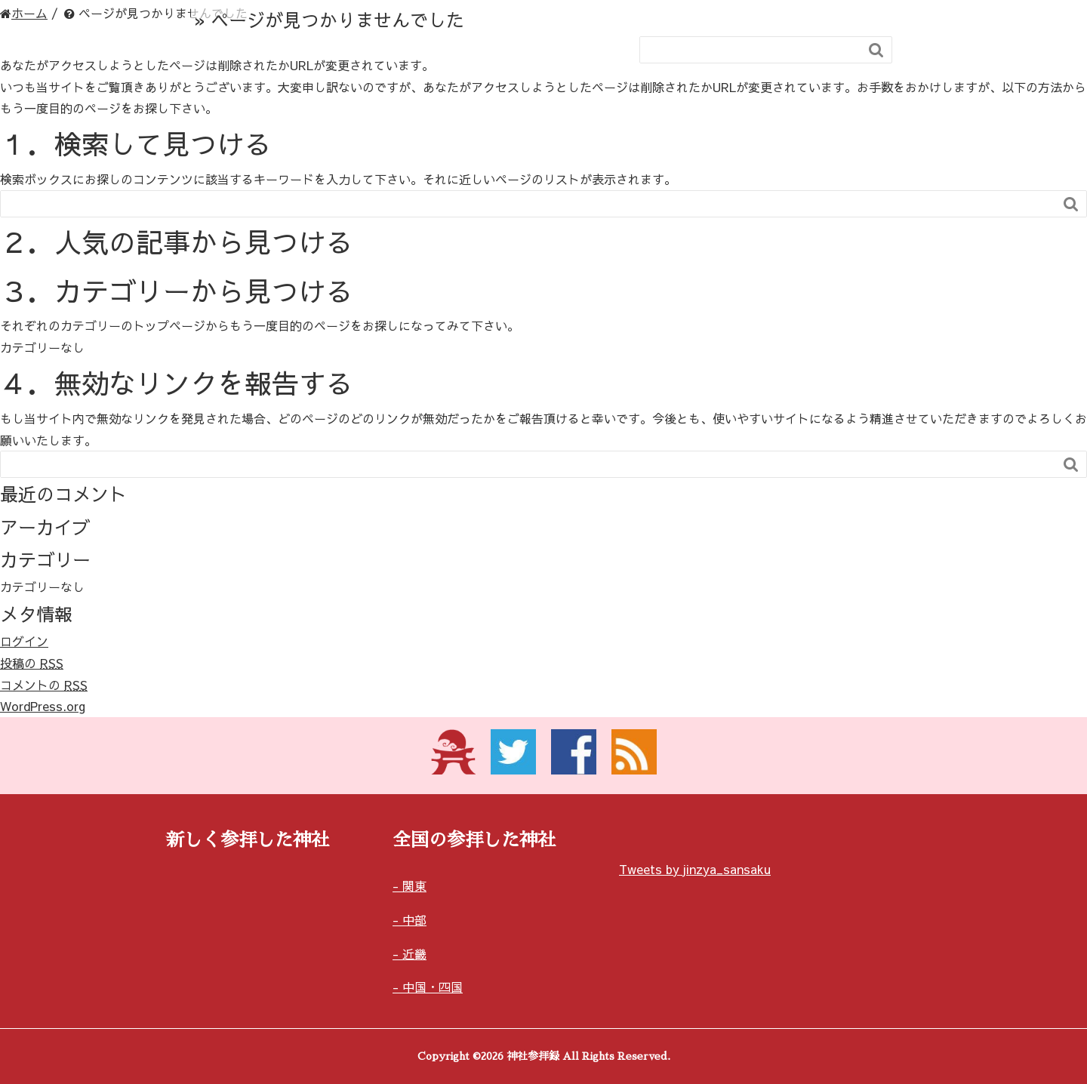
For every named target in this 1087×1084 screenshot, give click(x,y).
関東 (414, 885)
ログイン (24, 641)
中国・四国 (432, 986)
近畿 (414, 953)
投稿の (31, 662)
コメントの (44, 684)
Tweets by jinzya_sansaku (695, 869)
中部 (414, 919)
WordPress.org (42, 706)
